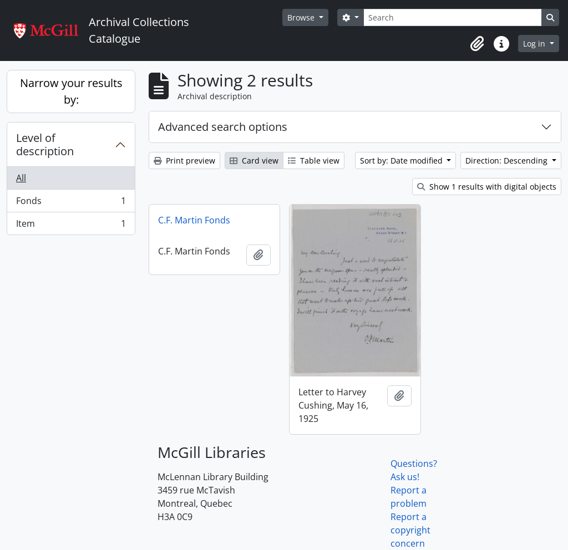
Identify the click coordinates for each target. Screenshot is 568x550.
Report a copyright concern (410, 530)
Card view (254, 160)
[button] (477, 44)
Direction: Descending (507, 160)
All (21, 178)
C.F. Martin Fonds (194, 220)
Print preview (184, 160)
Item (71, 226)
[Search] (452, 17)
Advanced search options (222, 126)
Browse (302, 17)
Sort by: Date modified (402, 160)
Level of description (45, 144)
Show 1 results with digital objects (486, 186)
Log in (535, 43)
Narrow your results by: (71, 91)
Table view (313, 160)
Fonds (71, 203)
